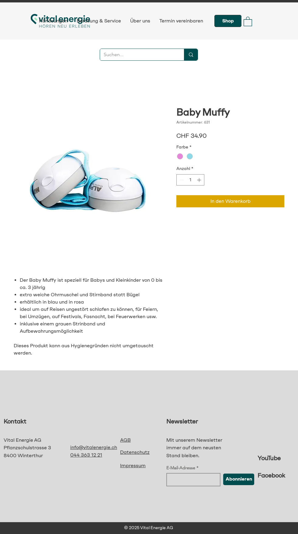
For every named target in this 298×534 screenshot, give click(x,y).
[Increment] (199, 180)
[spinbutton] (190, 180)
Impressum (133, 465)
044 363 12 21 (86, 455)
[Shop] (227, 21)
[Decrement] (181, 180)
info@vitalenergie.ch (93, 447)
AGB (125, 440)
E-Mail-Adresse (180, 468)
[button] (248, 21)
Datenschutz (135, 452)
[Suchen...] (137, 54)
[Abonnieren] (238, 479)
